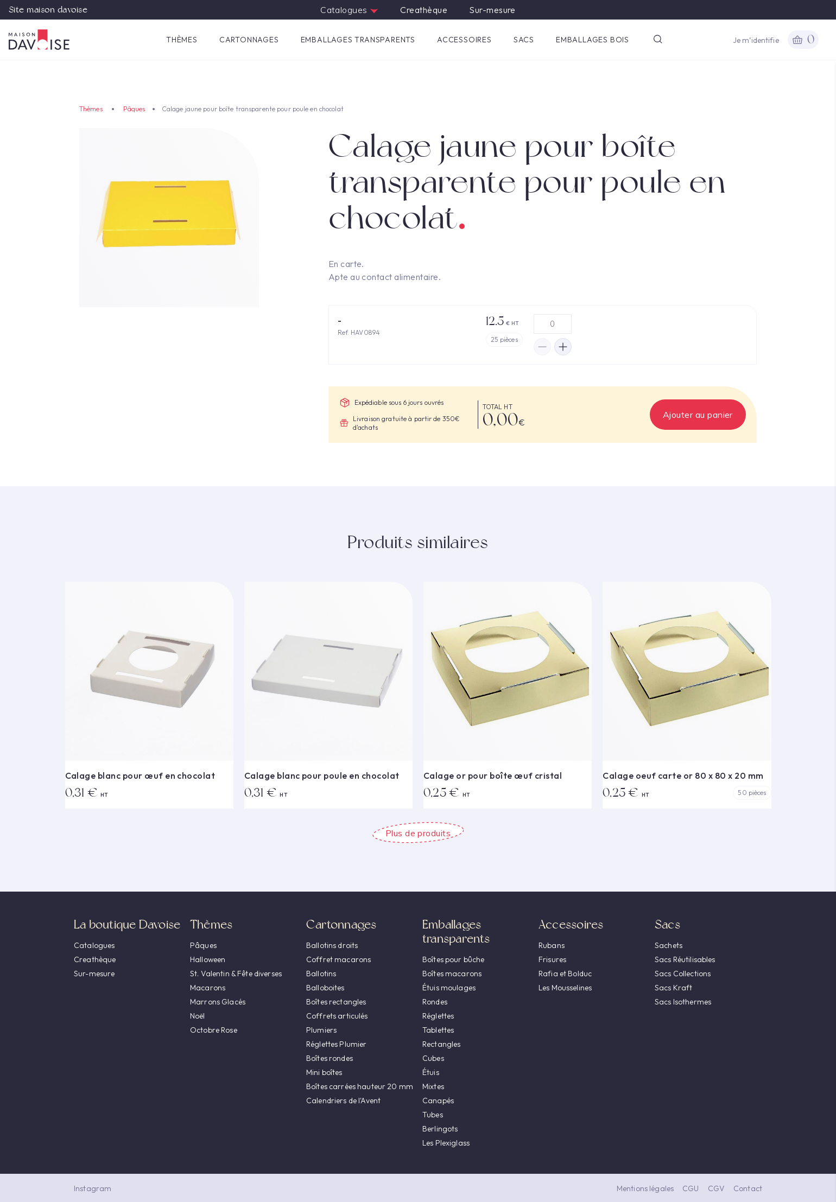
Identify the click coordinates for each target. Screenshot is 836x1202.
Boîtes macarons (452, 973)
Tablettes (438, 1030)
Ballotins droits (332, 945)
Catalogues (349, 9)
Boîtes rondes (329, 1058)
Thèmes (182, 39)
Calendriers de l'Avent (343, 1100)
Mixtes (433, 1086)
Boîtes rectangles (336, 1002)
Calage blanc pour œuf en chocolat (140, 775)
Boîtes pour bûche (453, 959)
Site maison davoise (48, 9)
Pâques (134, 109)
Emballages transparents (358, 39)
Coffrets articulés (337, 1016)
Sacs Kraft (673, 988)
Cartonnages (249, 39)
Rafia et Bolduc (565, 973)
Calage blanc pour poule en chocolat (322, 775)
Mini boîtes (324, 1072)
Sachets (668, 945)
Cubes (433, 1058)
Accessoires (464, 39)
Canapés (438, 1100)
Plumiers (321, 1030)
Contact (747, 1188)
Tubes (432, 1115)
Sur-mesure (492, 9)
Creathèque (423, 9)
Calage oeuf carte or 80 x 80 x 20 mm (683, 775)
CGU (690, 1188)
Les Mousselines (565, 988)
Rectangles (441, 1044)
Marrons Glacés (217, 1002)
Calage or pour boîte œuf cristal (492, 775)
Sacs (524, 39)
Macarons (207, 988)
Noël (197, 1016)
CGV (716, 1188)
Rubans (552, 945)
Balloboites (325, 988)
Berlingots (440, 1129)
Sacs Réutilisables (685, 959)
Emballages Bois (592, 39)
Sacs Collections (683, 973)
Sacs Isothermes (683, 1002)
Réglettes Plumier (336, 1044)
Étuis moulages (449, 988)
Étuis (430, 1072)
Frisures (552, 959)
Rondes (434, 1002)
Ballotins (321, 973)
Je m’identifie (756, 40)
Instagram (92, 1188)
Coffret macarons (338, 959)
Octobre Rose (213, 1030)
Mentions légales (645, 1188)
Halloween (207, 959)
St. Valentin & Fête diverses (236, 973)
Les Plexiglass (446, 1143)
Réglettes (438, 1016)
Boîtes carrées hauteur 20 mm (359, 1086)
